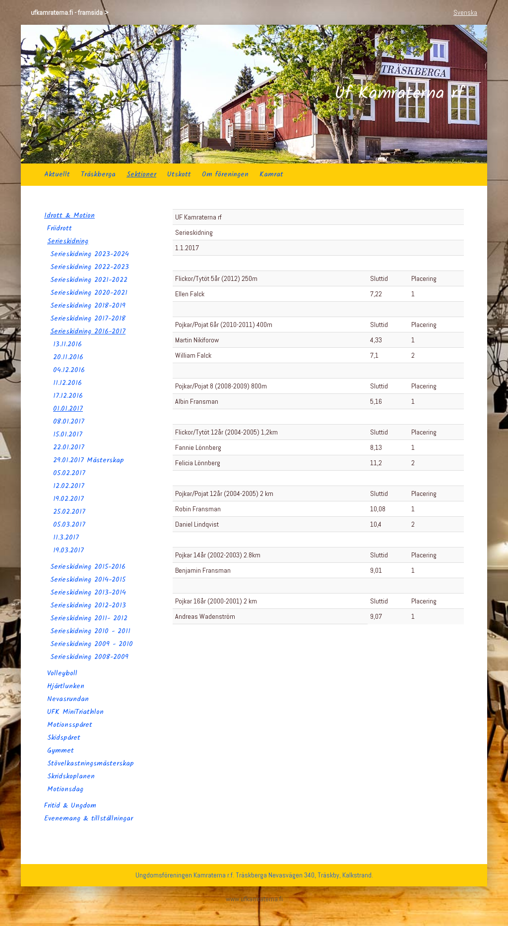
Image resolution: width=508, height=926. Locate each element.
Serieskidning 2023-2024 (89, 254)
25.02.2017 (69, 511)
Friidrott (59, 228)
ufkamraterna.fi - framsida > (70, 12)
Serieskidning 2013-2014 (88, 592)
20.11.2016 (68, 357)
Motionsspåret (69, 724)
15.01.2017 (67, 434)
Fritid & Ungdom (70, 805)
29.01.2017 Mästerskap (88, 460)
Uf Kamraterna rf (399, 94)
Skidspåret (63, 737)
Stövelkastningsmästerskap (90, 763)
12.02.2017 (68, 486)
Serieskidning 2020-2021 (88, 292)
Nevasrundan (68, 699)
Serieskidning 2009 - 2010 (91, 644)
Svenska (465, 12)
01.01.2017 (68, 408)
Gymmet (60, 750)
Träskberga (98, 174)
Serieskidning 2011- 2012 (88, 618)
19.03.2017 (68, 550)
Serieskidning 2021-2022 (88, 279)
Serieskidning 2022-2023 (89, 267)
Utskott (179, 174)
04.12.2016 (69, 370)
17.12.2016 (68, 395)
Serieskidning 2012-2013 (88, 605)
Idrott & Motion (69, 215)
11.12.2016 (67, 383)
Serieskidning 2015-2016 (88, 566)
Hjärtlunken (65, 686)
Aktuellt (57, 174)
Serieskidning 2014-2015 (88, 579)
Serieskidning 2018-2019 (88, 305)
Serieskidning (67, 241)
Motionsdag (65, 789)
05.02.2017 (69, 473)
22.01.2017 (68, 447)
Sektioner (141, 174)
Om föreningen (225, 174)
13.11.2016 (67, 344)
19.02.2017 (68, 498)
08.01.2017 (68, 421)
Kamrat (271, 174)
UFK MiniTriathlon (75, 712)
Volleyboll (62, 673)
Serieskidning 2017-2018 (88, 318)
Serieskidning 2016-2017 (88, 331)
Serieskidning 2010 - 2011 (90, 631)
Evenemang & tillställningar (88, 818)
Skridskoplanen (71, 776)
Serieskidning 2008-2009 (89, 657)
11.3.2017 (66, 537)
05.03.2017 (69, 524)
